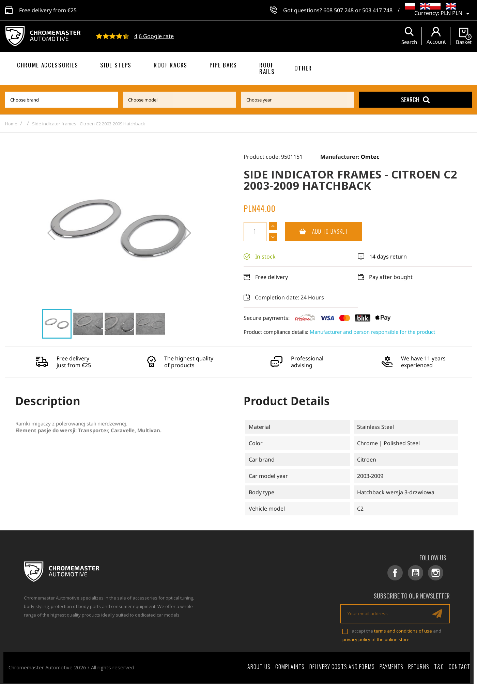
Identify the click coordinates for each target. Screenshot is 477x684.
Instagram (438, 572)
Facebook (401, 572)
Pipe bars (223, 65)
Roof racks (170, 65)
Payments (391, 664)
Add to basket (316, 231)
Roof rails (267, 68)
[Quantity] (255, 231)
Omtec (370, 156)
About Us (259, 664)
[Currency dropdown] (456, 14)
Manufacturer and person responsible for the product (372, 331)
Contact (459, 664)
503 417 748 (377, 10)
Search (415, 99)
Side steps (116, 65)
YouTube (420, 572)
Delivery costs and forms (342, 664)
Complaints (290, 664)
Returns (418, 664)
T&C (439, 664)
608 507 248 (338, 10)
